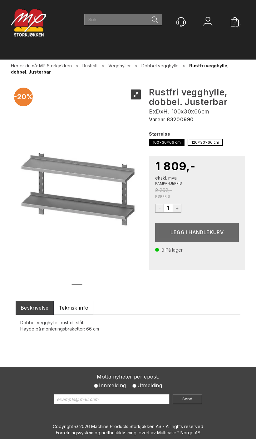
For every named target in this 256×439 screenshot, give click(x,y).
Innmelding (112, 385)
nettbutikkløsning (118, 432)
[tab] (35, 308)
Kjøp (197, 232)
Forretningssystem (74, 432)
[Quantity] (168, 208)
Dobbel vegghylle (160, 65)
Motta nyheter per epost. (128, 377)
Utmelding (149, 385)
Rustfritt (90, 65)
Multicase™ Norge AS (178, 432)
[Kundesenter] (181, 22)
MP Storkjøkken (55, 65)
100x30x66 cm (167, 142)
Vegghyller (119, 65)
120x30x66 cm (205, 142)
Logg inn (208, 22)
